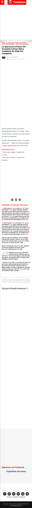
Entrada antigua (7, 281)
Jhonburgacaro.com (16, 505)
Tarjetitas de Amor (16, 471)
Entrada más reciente (23, 281)
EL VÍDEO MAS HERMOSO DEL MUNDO (16, 42)
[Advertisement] (16, 21)
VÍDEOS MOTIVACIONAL (8, 44)
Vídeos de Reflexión (22, 43)
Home (3, 42)
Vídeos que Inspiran (22, 44)
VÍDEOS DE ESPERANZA (8, 43)
